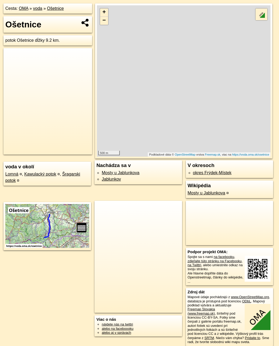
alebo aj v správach (116, 333)
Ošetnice (55, 8)
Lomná (11, 174)
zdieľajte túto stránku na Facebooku (215, 261)
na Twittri (194, 265)
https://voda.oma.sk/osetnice (250, 154)
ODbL (246, 301)
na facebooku (224, 257)
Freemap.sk (212, 154)
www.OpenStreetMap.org (250, 297)
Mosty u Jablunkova (120, 172)
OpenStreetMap (185, 154)
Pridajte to (252, 338)
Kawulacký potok (40, 174)
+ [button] (104, 12)
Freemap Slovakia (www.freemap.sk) (201, 311)
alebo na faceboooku (117, 329)
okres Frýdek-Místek (212, 172)
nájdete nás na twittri (117, 324)
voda (37, 8)
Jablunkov (111, 179)
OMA (23, 8)
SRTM (209, 338)
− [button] (104, 21)
